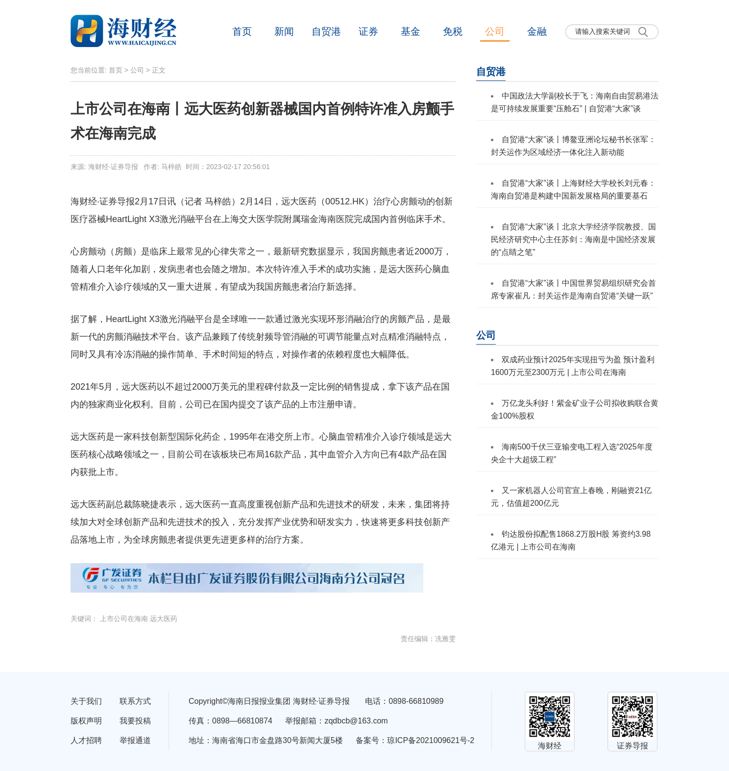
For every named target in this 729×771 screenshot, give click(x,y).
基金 (410, 31)
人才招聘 (86, 740)
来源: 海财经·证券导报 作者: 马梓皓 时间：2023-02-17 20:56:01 (170, 167)
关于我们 (86, 701)
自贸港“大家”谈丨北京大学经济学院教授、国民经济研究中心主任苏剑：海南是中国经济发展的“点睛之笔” (573, 239)
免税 (452, 31)
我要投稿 (135, 721)
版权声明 (86, 721)
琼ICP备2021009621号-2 (430, 740)
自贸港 (326, 31)
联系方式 (135, 701)
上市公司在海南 (124, 618)
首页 (242, 31)
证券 (368, 31)
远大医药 (163, 618)
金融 (537, 31)
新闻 (284, 31)
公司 (495, 31)
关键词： (85, 618)
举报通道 (135, 740)
